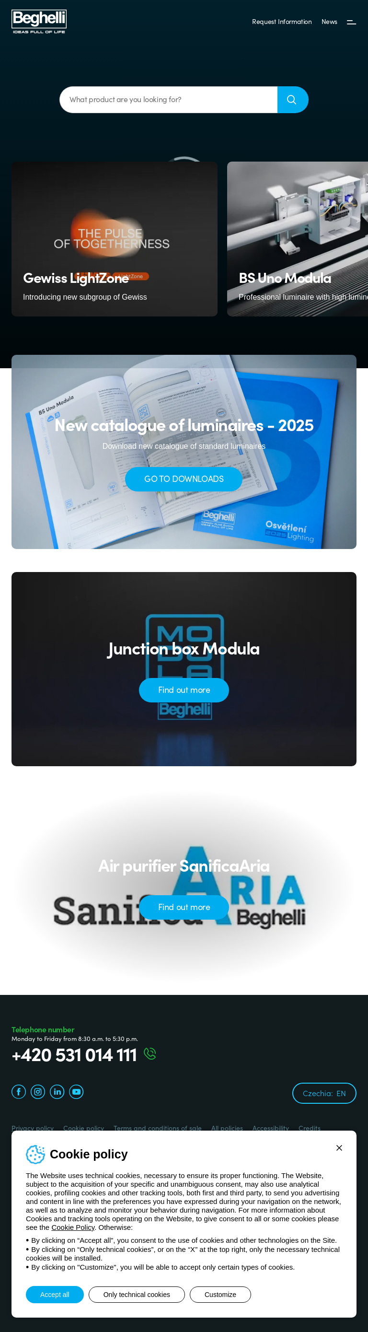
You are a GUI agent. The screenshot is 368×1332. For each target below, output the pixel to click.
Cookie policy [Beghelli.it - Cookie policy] (83, 1128)
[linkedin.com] (57, 1093)
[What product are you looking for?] (168, 99)
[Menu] (351, 21)
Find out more (184, 689)
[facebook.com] (19, 1093)
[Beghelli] (39, 21)
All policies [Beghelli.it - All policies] (227, 1128)
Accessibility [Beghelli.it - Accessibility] (271, 1128)
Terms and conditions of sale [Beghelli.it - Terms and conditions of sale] (158, 1128)
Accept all (54, 1294)
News (329, 21)
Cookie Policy (72, 1227)
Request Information (281, 21)
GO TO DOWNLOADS (183, 478)
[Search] (293, 99)
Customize (220, 1294)
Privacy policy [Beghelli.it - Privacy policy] (33, 1128)
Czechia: (324, 1092)
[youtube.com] (76, 1093)
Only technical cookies (137, 1294)
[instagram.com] (38, 1093)
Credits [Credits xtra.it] (310, 1128)
